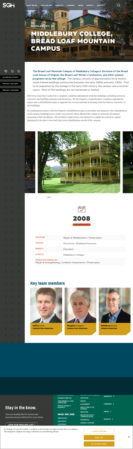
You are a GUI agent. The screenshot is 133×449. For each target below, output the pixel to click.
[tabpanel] (79, 162)
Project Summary (10, 90)
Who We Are (49, 5)
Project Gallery (10, 84)
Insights (62, 5)
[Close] (129, 437)
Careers (74, 5)
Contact (104, 5)
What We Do (34, 5)
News (83, 5)
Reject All (99, 438)
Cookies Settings (99, 431)
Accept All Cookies (99, 444)
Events (93, 5)
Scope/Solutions (10, 77)
